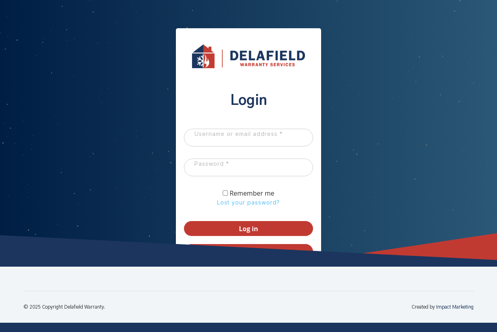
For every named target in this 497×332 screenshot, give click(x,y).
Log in (248, 238)
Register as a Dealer (248, 261)
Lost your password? (248, 212)
